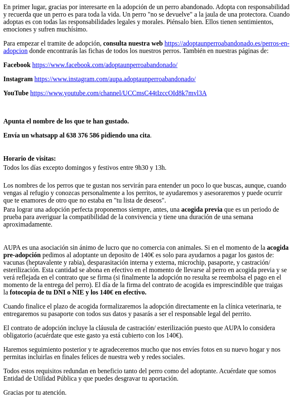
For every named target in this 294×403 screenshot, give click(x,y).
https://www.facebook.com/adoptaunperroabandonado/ (105, 64)
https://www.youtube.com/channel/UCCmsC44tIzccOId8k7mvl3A (118, 93)
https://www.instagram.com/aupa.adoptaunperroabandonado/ (115, 78)
